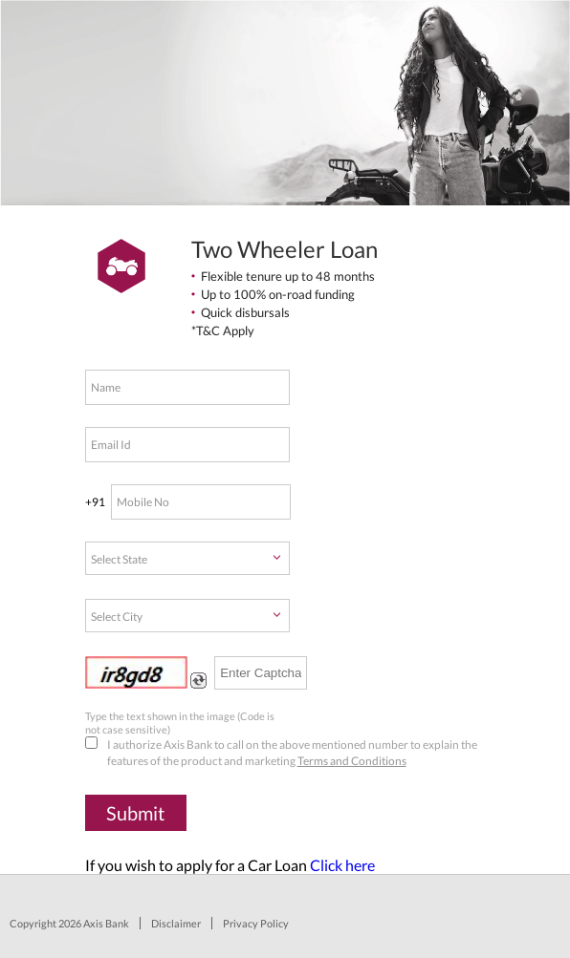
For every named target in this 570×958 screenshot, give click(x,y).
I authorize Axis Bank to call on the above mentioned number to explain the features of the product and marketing (281, 752)
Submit (135, 812)
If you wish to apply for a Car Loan (230, 865)
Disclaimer (176, 923)
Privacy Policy (256, 923)
